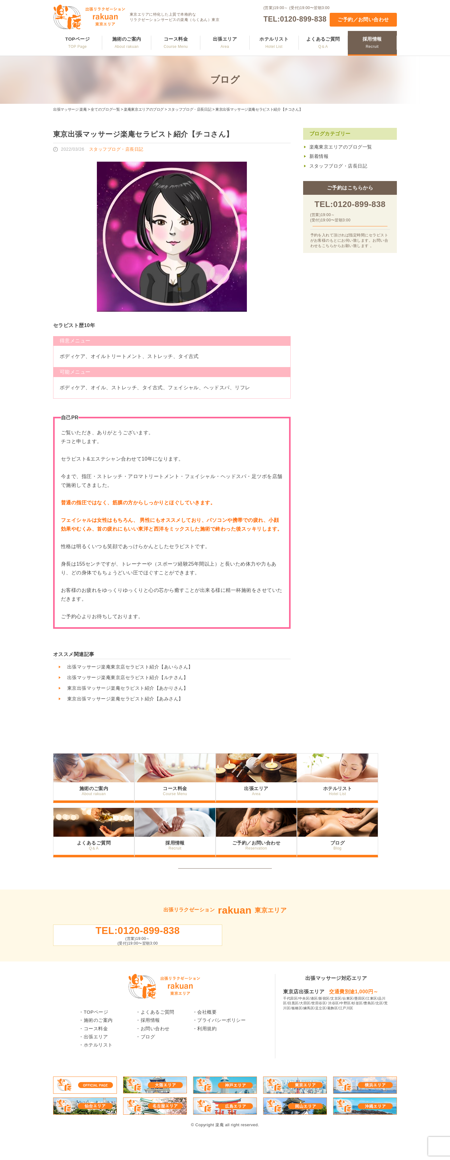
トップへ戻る (225, 872)
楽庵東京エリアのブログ (144, 109)
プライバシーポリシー (221, 1039)
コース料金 (176, 42)
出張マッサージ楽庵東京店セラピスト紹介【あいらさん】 (130, 666)
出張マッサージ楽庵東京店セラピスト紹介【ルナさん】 (127, 677)
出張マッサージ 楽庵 (70, 109)
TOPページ (77, 42)
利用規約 (207, 1048)
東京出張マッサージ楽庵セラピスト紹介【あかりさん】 (127, 688)
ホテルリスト (273, 42)
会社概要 (207, 1031)
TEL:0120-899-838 (295, 19)
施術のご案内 (126, 42)
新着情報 (319, 156)
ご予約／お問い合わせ (363, 19)
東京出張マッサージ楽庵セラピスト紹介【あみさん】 (125, 698)
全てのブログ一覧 (105, 109)
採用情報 (372, 42)
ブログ (356, 842)
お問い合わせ (155, 1048)
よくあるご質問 (323, 42)
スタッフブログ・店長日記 (190, 109)
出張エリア (225, 42)
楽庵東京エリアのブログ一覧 (340, 146)
